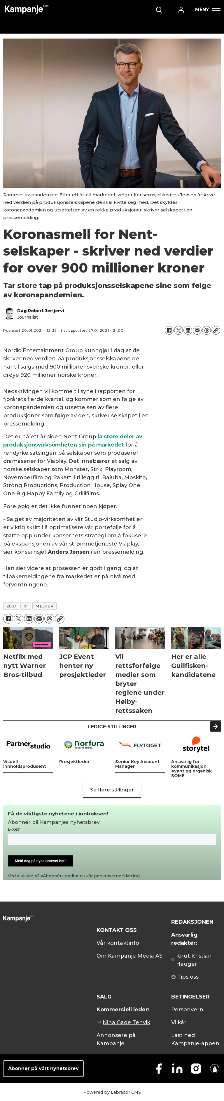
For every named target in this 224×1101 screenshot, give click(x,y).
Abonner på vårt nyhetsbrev (43, 1068)
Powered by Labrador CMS (112, 1092)
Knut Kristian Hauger (194, 960)
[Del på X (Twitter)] (178, 330)
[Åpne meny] (207, 9)
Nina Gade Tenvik (126, 1022)
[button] (215, 726)
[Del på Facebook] (169, 330)
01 (26, 606)
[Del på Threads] (206, 330)
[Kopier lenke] (215, 330)
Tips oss (188, 977)
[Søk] (159, 9)
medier (44, 606)
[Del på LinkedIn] (187, 330)
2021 (11, 606)
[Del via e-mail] (197, 330)
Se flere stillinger (112, 790)
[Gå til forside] (26, 9)
